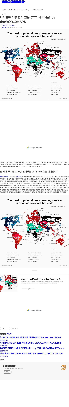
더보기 (9, 334)
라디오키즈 (5, 27)
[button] (2, 7)
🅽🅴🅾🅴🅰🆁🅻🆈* (13, 2)
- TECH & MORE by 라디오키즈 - (13, 368)
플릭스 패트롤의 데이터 (11, 177)
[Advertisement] (25, 119)
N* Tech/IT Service (7, 25)
